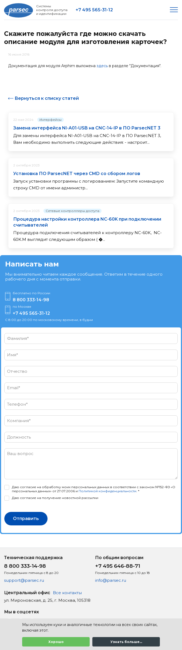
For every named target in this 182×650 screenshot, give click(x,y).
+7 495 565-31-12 (94, 9)
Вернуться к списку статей (47, 98)
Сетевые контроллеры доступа (72, 211)
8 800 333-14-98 (31, 299)
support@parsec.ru (24, 580)
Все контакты (67, 592)
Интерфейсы (50, 120)
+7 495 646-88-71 (117, 566)
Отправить (26, 518)
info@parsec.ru (110, 580)
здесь (102, 65)
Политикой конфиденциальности (107, 491)
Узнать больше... (126, 642)
